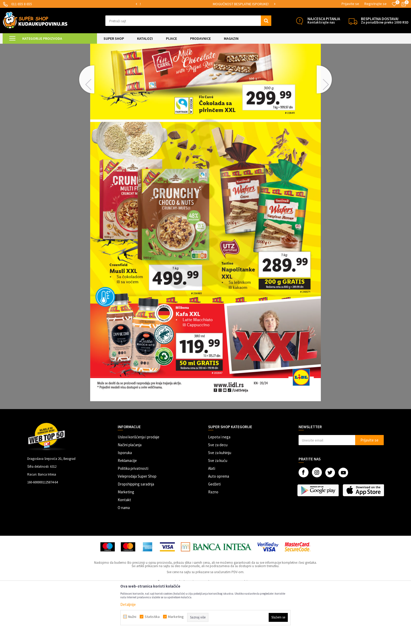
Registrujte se (375, 3)
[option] (166, 4)
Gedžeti (214, 528)
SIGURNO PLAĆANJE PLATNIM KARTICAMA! (165, 4)
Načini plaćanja (130, 488)
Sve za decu (218, 488)
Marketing (126, 536)
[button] (188, 20)
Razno (213, 536)
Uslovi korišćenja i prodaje (138, 481)
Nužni (132, 616)
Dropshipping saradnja (136, 528)
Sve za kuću (217, 504)
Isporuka (125, 496)
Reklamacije (127, 504)
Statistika (152, 616)
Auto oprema (218, 520)
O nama (124, 551)
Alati (211, 512)
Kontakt (124, 543)
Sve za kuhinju (219, 496)
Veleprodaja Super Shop (137, 520)
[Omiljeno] (394, 4)
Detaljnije (128, 604)
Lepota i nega (219, 481)
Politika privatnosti (133, 512)
